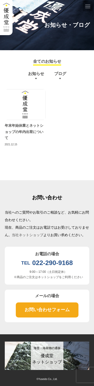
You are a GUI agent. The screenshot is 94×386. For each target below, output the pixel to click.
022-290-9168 (52, 263)
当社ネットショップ (27, 235)
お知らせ (36, 74)
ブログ (60, 74)
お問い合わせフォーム (47, 309)
